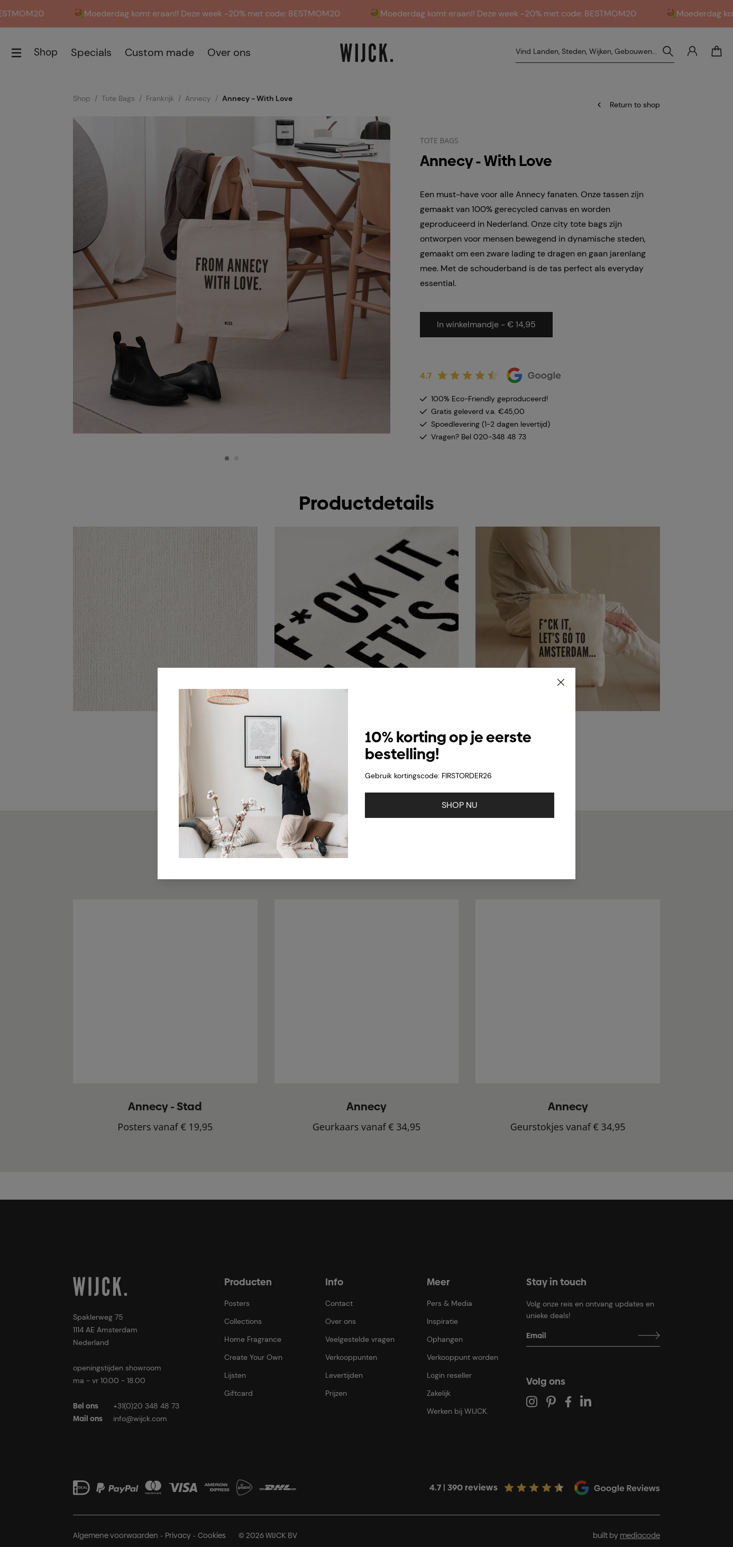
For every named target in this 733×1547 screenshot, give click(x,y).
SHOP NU (460, 805)
